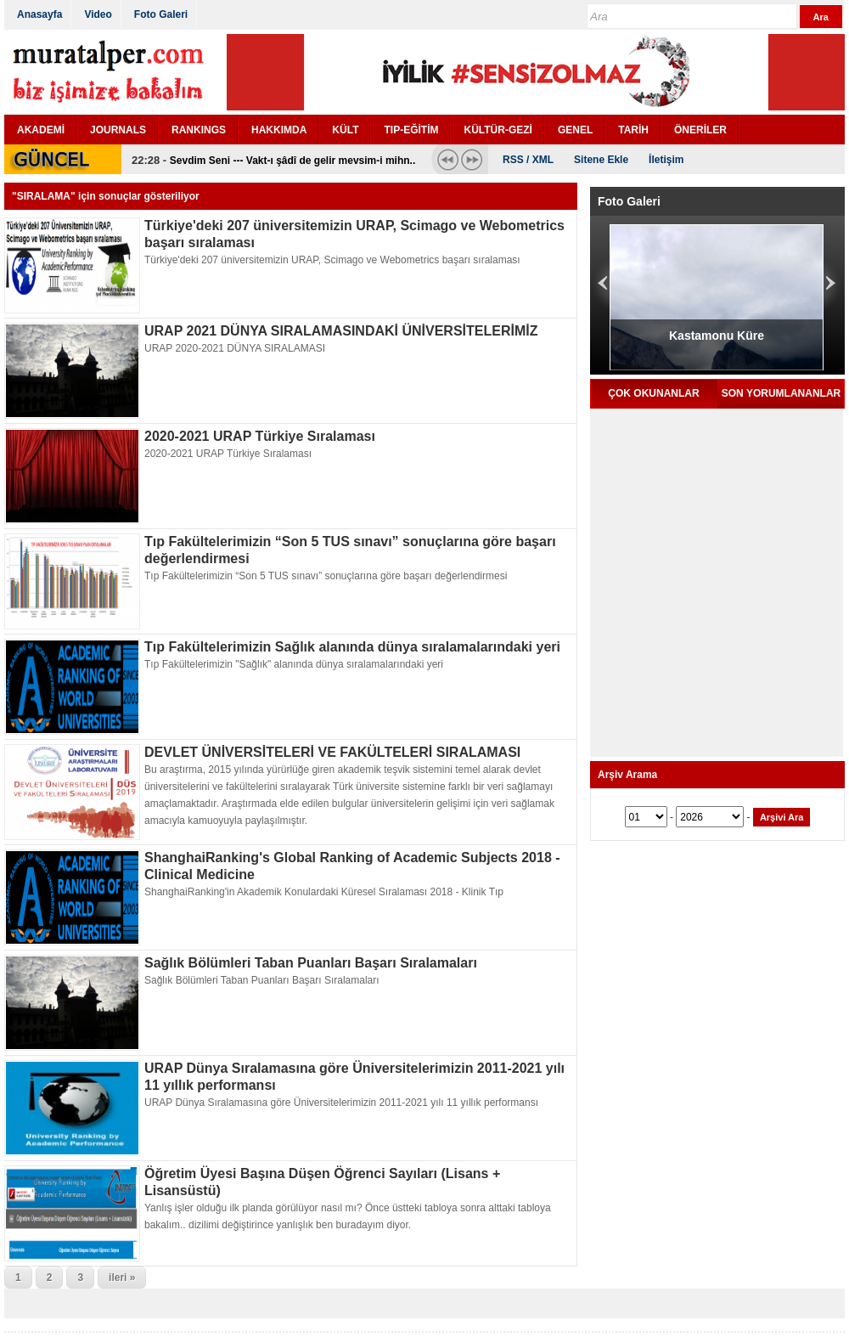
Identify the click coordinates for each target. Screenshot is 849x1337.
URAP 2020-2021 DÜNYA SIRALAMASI (234, 348)
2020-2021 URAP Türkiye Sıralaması (259, 436)
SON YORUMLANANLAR (781, 393)
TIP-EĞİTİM (411, 130)
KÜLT (345, 130)
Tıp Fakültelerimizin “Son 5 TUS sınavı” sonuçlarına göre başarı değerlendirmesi (325, 576)
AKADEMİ (41, 130)
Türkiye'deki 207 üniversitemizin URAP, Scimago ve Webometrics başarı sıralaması (332, 260)
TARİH (633, 130)
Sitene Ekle (601, 160)
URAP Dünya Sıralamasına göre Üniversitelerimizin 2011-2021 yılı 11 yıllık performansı (341, 1103)
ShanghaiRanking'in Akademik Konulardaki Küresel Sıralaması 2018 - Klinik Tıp (323, 892)
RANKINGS (198, 130)
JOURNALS (118, 130)
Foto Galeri (161, 14)
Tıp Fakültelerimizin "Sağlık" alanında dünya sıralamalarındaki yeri (293, 664)
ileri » (122, 1277)
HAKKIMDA (278, 130)
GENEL (575, 130)
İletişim (666, 160)
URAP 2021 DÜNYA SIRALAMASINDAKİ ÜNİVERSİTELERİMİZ (340, 331)
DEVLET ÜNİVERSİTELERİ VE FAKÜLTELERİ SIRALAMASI (332, 752)
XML (543, 160)
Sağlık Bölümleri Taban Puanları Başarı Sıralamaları (310, 963)
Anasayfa (39, 14)
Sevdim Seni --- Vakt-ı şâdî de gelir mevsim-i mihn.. (292, 160)
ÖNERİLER (700, 130)
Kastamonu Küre (716, 335)
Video (97, 14)
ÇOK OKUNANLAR (653, 393)
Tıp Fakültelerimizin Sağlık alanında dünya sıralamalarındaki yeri (352, 647)
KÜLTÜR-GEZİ (497, 130)
